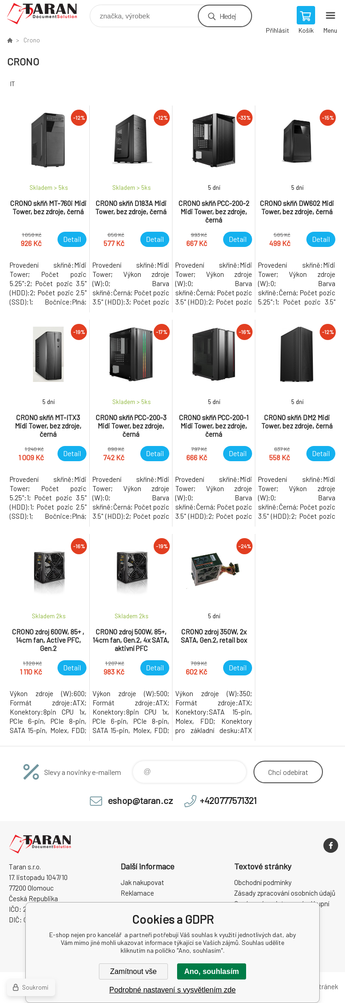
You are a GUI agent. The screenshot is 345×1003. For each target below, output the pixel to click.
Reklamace (137, 893)
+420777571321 (228, 800)
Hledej (227, 16)
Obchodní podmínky (263, 882)
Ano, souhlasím (211, 971)
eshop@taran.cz (140, 800)
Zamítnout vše (133, 971)
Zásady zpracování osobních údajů (284, 893)
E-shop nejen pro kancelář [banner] (47, 13)
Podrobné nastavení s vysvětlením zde (172, 990)
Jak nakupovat (142, 882)
